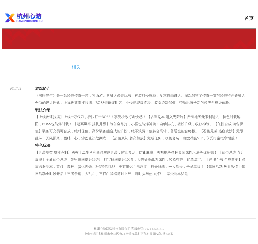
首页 (249, 18)
